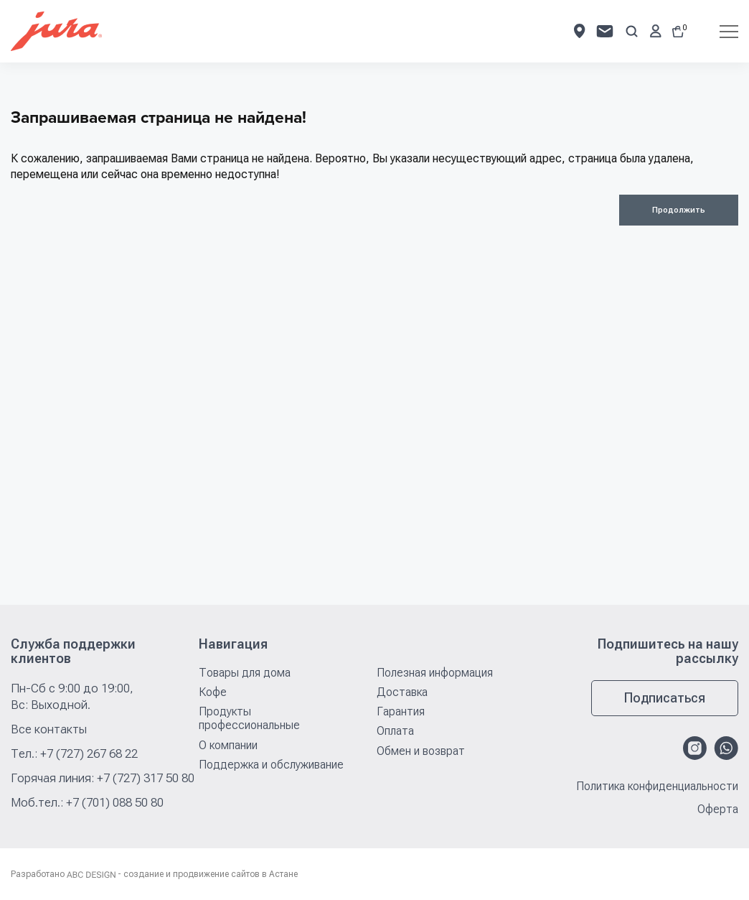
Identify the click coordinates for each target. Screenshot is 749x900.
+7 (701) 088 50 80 (115, 802)
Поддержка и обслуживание (271, 764)
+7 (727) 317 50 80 (145, 778)
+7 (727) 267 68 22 (89, 753)
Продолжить (678, 210)
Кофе (213, 692)
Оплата (395, 731)
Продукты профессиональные (249, 718)
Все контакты (49, 729)
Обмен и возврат (421, 751)
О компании (228, 745)
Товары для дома (245, 672)
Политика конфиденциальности (657, 786)
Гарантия (401, 711)
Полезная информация (435, 672)
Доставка (402, 692)
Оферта (717, 809)
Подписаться (664, 697)
